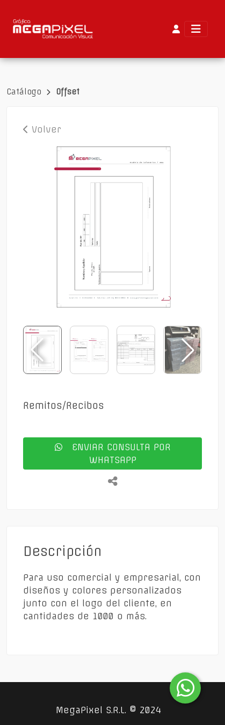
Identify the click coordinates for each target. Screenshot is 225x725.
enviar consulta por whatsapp (113, 453)
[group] (112, 227)
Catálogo (25, 92)
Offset (67, 92)
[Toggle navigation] (196, 29)
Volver (42, 129)
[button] (188, 350)
